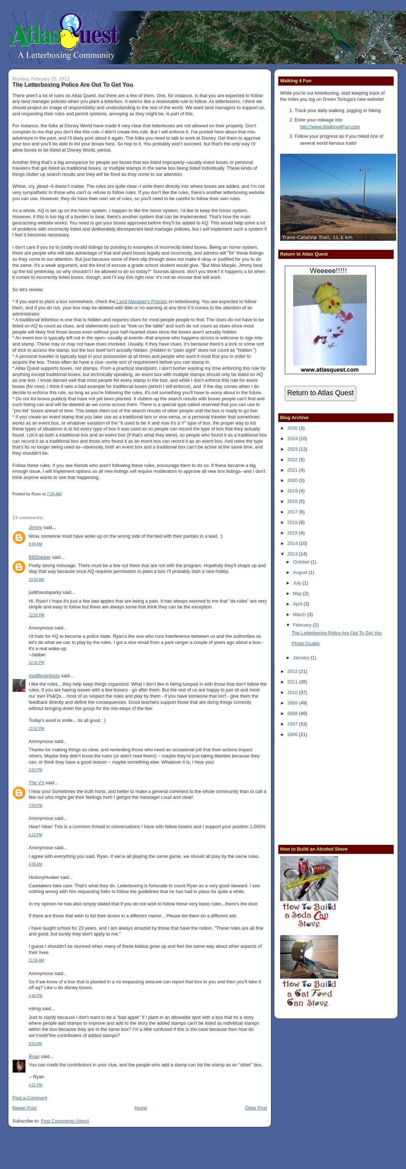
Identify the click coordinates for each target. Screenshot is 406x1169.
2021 (293, 470)
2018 (293, 501)
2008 (293, 713)
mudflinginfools (44, 675)
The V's (36, 782)
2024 (293, 438)
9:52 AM (35, 1044)
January (302, 657)
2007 (293, 724)
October (302, 562)
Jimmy (35, 527)
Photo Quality (306, 643)
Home (141, 1108)
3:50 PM (35, 770)
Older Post (256, 1108)
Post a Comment (29, 1097)
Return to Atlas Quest (320, 393)
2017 (293, 512)
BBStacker (40, 557)
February (303, 625)
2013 (293, 554)
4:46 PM (35, 996)
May (298, 593)
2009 (293, 703)
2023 (293, 449)
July (297, 583)
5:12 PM (35, 835)
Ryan (34, 1056)
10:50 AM (36, 580)
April (298, 604)
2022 (293, 459)
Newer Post (24, 1108)
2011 (293, 682)
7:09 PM (35, 805)
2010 (293, 692)
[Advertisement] (325, 790)
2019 (293, 490)
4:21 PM (35, 1085)
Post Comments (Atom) (65, 1121)
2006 (293, 734)
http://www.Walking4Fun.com (330, 126)
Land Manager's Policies (141, 301)
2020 (293, 480)
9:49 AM (35, 544)
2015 (293, 533)
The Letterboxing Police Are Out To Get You (72, 84)
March (300, 614)
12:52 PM (36, 729)
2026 (293, 428)
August (301, 572)
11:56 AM (36, 960)
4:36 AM (35, 864)
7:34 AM (54, 494)
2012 (293, 671)
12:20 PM (36, 615)
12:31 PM (36, 663)
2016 (293, 522)
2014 (293, 543)
